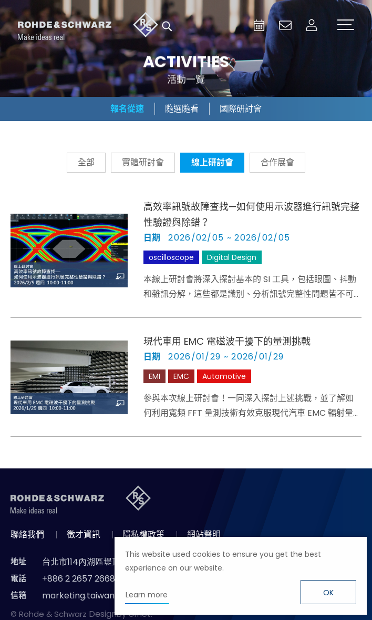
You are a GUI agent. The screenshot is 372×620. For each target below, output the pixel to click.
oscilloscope (171, 257)
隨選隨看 (182, 109)
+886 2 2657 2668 (78, 579)
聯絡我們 (27, 534)
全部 (86, 162)
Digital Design (231, 257)
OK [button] (328, 592)
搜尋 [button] (167, 26)
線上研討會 (212, 162)
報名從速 (127, 109)
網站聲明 (204, 534)
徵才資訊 (83, 534)
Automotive (224, 376)
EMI (154, 376)
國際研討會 (241, 109)
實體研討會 (143, 162)
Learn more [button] (147, 594)
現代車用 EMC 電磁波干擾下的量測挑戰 (227, 341)
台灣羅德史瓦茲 (88, 26)
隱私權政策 (143, 534)
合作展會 (277, 162)
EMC (181, 376)
